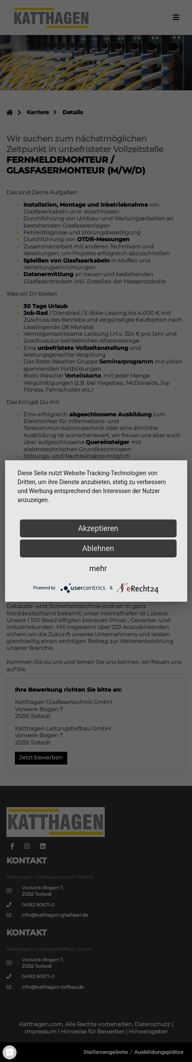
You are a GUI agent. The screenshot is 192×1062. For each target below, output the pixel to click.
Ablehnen (98, 548)
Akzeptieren (98, 528)
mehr (98, 568)
